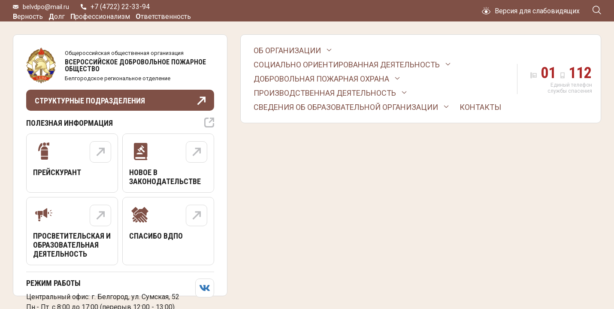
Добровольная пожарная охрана (321, 78)
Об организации (287, 50)
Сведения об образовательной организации (346, 107)
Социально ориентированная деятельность (347, 64)
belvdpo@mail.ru (48, 11)
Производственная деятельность (325, 92)
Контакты (480, 107)
